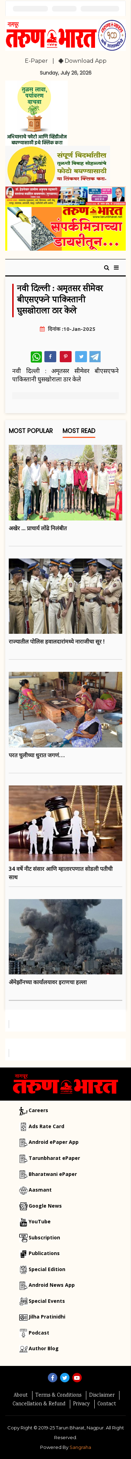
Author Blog (44, 1348)
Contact (106, 1404)
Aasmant (40, 1189)
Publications (44, 1253)
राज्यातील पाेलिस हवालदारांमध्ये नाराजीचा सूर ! (56, 641)
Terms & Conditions (58, 1395)
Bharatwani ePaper (53, 1174)
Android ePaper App (54, 1142)
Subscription (44, 1237)
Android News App (52, 1285)
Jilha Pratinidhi (47, 1316)
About (21, 1395)
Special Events (47, 1301)
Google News (45, 1205)
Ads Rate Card (46, 1126)
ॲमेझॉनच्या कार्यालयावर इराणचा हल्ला (48, 982)
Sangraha (80, 1447)
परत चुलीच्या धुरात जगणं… (37, 755)
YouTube (40, 1221)
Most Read (79, 432)
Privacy (81, 1404)
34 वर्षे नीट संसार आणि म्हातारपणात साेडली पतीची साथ (60, 873)
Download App (83, 61)
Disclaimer (102, 1395)
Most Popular (31, 432)
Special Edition (47, 1269)
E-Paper (36, 61)
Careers (38, 1110)
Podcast (39, 1332)
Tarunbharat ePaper (54, 1158)
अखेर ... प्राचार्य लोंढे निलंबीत (38, 528)
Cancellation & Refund (39, 1404)
